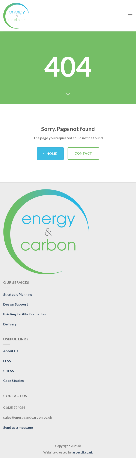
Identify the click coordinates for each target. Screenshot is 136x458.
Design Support (15, 304)
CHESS (8, 371)
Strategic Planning (17, 294)
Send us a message (18, 427)
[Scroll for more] (68, 94)
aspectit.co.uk (82, 452)
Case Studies (13, 380)
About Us (10, 351)
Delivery (10, 324)
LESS (7, 361)
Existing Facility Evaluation (24, 314)
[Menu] (130, 15)
